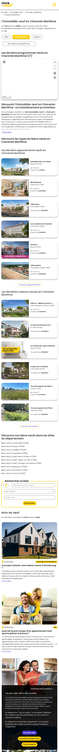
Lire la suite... (7, 132)
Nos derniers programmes (19, 44)
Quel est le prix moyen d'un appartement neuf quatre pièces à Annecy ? (27, 632)
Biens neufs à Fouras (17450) (13, 473)
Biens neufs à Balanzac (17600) (14, 467)
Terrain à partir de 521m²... (42, 386)
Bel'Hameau (35, 182)
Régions (37, 37)
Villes (6, 37)
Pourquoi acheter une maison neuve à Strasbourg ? (29, 566)
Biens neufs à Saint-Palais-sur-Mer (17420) (19, 460)
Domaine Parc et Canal (40, 161)
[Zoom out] (54, 65)
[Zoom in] (54, 62)
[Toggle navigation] (54, 4)
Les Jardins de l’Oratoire (41, 224)
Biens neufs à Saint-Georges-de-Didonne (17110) (21, 463)
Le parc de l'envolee (39, 366)
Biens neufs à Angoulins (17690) (14, 453)
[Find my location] (54, 77)
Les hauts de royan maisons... (43, 346)
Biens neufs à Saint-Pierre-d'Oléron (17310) (18, 456)
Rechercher (29, 503)
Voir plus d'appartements (29, 285)
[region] (29, 79)
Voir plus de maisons (29, 426)
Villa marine (35, 265)
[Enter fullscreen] (54, 73)
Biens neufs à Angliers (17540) (13, 450)
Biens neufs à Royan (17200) (13, 446)
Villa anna (34, 204)
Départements (21, 37)
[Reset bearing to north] (54, 68)
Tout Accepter (29, 744)
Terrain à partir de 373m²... (42, 408)
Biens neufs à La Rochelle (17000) (15, 443)
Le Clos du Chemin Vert (40, 325)
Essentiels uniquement (29, 738)
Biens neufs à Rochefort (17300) (14, 470)
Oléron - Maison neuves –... (42, 303)
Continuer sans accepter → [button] (42, 688)
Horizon (33, 244)
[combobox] (29, 491)
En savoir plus (29, 732)
